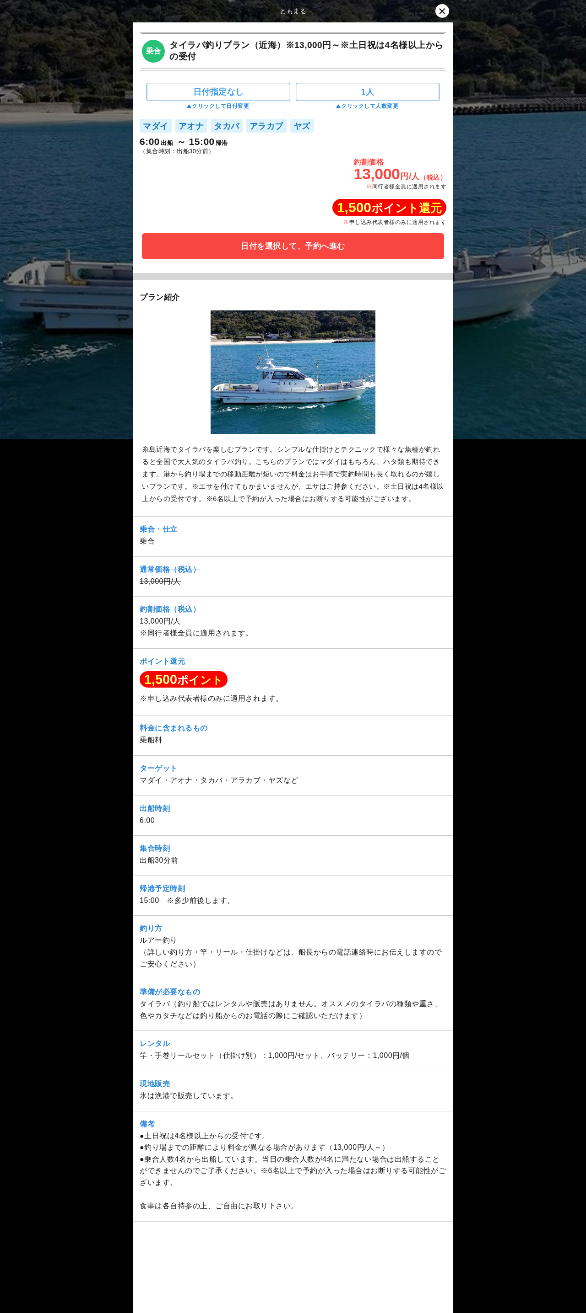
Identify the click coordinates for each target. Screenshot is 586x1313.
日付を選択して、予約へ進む (293, 246)
